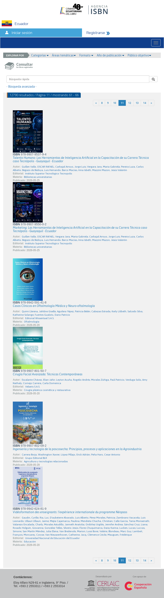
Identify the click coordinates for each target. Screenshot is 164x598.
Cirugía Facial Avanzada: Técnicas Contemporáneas (47, 374)
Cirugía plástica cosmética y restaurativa (47, 390)
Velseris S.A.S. (32, 386)
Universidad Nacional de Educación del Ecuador (52, 538)
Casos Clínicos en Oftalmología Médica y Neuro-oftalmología (54, 306)
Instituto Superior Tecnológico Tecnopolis (48, 173)
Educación (30, 541)
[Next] (151, 103)
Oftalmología (31, 321)
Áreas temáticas (64, 55)
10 (114, 103)
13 (137, 103)
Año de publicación (110, 55)
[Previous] (96, 103)
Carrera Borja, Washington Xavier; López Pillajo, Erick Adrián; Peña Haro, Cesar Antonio (71, 454)
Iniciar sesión (22, 33)
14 (144, 103)
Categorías (40, 55)
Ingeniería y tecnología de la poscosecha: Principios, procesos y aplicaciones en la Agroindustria (77, 449)
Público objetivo (139, 55)
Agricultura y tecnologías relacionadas (46, 461)
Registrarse (95, 33)
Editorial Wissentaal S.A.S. (39, 318)
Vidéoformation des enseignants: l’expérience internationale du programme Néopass (70, 512)
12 (129, 103)
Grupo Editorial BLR (36, 458)
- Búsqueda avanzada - (21, 86)
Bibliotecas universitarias (38, 176)
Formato (86, 55)
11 (122, 103)
